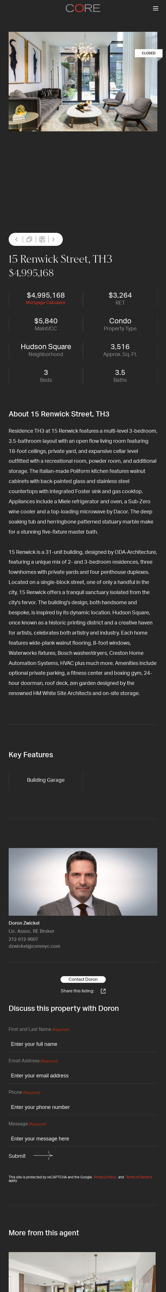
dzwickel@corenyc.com (34, 946)
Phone (24, 1092)
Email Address (33, 1061)
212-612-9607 (23, 939)
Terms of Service (139, 1177)
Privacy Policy (105, 1177)
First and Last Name (39, 1029)
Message (27, 1124)
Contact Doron (83, 979)
